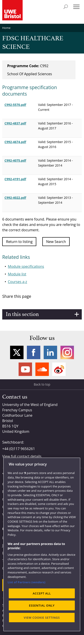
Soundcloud (42, 369)
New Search (56, 241)
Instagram (67, 352)
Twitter (17, 352)
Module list (17, 274)
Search (66, 7)
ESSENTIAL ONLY (42, 605)
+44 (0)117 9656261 (18, 448)
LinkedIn (50, 352)
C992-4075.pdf (15, 160)
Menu (76, 7)
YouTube (25, 369)
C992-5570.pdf (15, 105)
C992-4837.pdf (15, 123)
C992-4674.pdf (15, 142)
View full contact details (21, 456)
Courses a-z (17, 281)
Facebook (33, 352)
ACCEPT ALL (42, 593)
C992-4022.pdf (15, 197)
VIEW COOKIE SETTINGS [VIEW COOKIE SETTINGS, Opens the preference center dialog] (42, 618)
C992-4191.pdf (15, 179)
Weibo (59, 369)
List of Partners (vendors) (26, 582)
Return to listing (19, 241)
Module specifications (26, 266)
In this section (22, 314)
